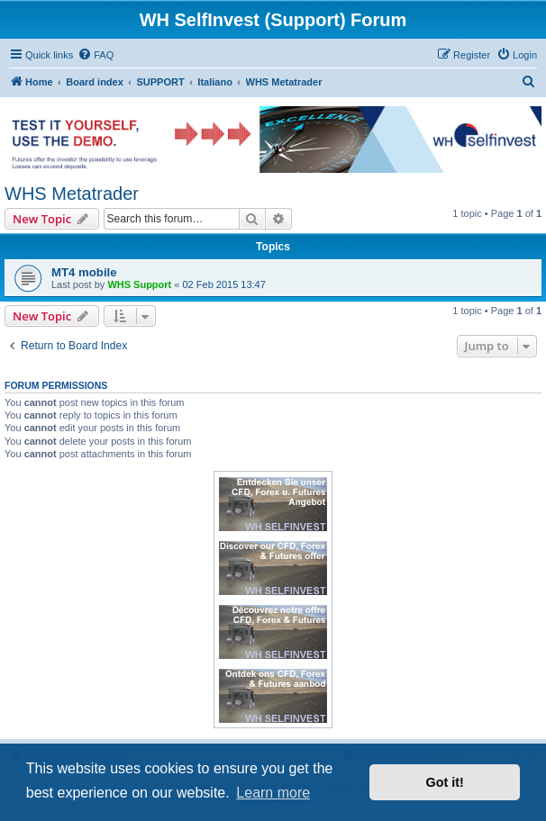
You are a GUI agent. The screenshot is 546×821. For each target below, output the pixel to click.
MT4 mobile (84, 272)
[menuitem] (95, 55)
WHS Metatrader (72, 193)
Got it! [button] (445, 782)
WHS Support (139, 284)
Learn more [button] (273, 792)
